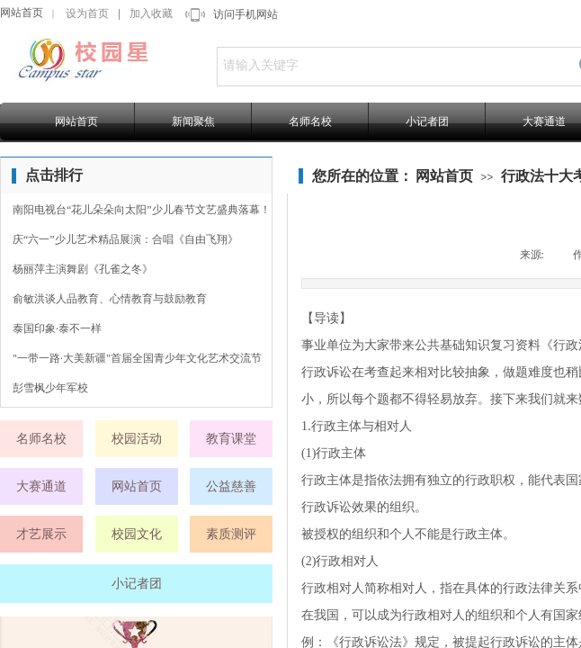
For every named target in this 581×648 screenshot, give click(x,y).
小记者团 (427, 121)
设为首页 (87, 13)
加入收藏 (151, 13)
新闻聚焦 (193, 121)
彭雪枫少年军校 (50, 388)
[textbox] (393, 66)
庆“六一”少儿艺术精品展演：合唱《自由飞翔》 (125, 239)
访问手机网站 (245, 14)
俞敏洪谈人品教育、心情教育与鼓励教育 (110, 298)
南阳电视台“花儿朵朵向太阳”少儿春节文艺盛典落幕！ (142, 209)
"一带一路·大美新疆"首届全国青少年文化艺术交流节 (137, 358)
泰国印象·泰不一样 (57, 328)
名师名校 (310, 121)
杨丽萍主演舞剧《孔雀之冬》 (83, 269)
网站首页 (21, 12)
